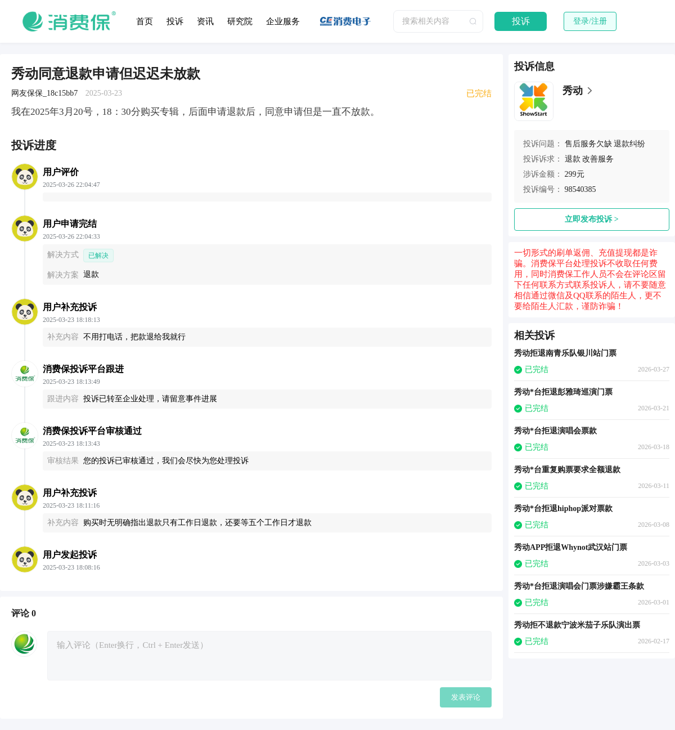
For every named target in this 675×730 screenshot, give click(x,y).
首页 (144, 21)
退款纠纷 (629, 144)
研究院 (240, 21)
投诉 (174, 21)
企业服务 (283, 21)
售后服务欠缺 (588, 144)
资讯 (205, 21)
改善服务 (598, 159)
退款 (572, 159)
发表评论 (465, 697)
